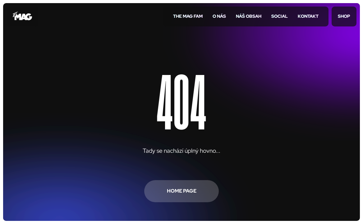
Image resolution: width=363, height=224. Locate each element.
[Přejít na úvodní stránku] (22, 16)
